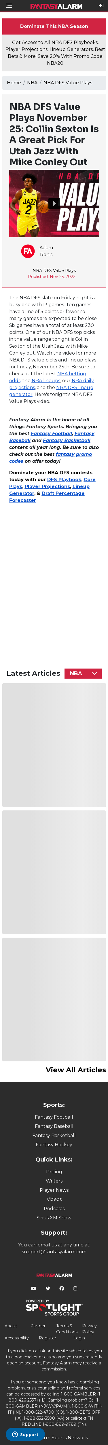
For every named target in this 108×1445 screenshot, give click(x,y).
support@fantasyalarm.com (54, 1251)
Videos (54, 1199)
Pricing (54, 1171)
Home (14, 82)
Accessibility (17, 1338)
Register (47, 1338)
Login (79, 1338)
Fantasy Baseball (54, 1126)
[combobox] (83, 674)
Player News (54, 1190)
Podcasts (54, 1208)
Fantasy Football (54, 1117)
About (11, 1325)
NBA (32, 82)
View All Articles (76, 1070)
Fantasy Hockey (54, 1144)
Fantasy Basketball (54, 1135)
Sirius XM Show (54, 1218)
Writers (54, 1181)
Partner (38, 1325)
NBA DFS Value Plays (67, 82)
